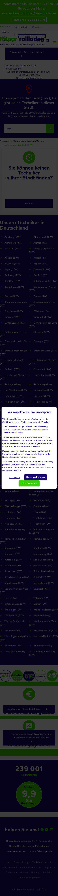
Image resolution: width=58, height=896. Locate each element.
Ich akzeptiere (29, 483)
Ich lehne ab (14, 477)
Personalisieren (35, 477)
